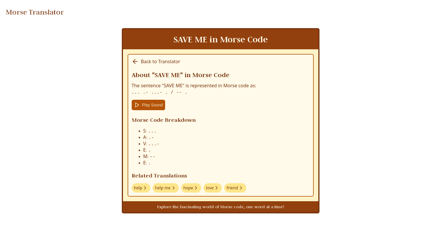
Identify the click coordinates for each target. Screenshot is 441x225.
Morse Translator (35, 12)
